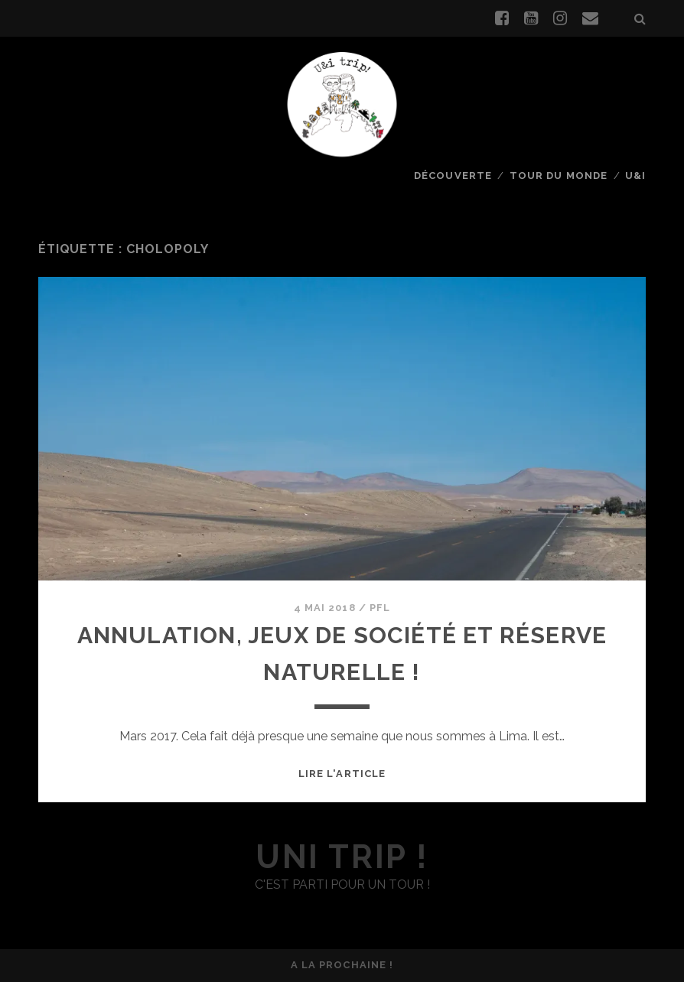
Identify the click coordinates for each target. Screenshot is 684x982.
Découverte (452, 175)
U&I (635, 175)
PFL (380, 607)
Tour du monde (558, 175)
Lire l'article (342, 773)
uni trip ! (342, 857)
